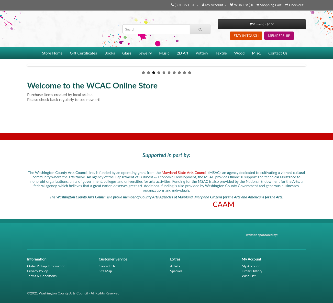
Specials (176, 271)
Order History (252, 271)
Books (109, 53)
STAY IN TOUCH (245, 35)
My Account (251, 266)
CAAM (223, 204)
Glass (126, 53)
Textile (221, 53)
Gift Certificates (83, 53)
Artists (175, 266)
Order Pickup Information (46, 266)
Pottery (202, 53)
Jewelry (145, 53)
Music (164, 53)
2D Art (182, 53)
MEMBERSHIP (279, 35)
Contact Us (277, 53)
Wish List (249, 276)
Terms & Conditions (41, 276)
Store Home (52, 53)
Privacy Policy (37, 271)
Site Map (105, 271)
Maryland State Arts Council (184, 172)
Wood (239, 53)
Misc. (256, 53)
